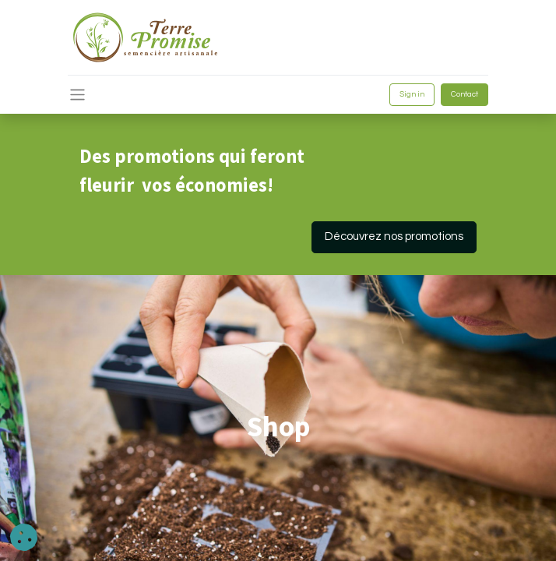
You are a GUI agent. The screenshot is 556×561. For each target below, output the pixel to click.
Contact (464, 94)
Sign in (411, 94)
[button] (23, 537)
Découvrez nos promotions (394, 236)
